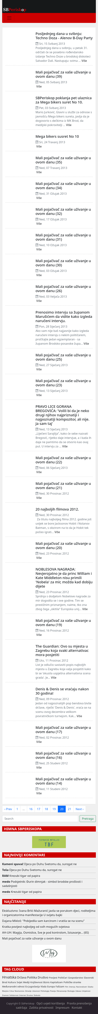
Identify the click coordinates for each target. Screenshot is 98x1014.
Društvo (43, 977)
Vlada (43, 986)
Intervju (72, 987)
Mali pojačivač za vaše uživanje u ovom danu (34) (63, 185)
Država (21, 977)
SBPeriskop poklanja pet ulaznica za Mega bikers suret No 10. (64, 100)
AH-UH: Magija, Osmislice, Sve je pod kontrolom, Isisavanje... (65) (45, 932)
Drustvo (30, 995)
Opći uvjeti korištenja (50, 1003)
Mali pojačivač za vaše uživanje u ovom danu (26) (63, 288)
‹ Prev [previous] (8, 809)
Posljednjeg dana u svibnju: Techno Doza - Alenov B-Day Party (64, 35)
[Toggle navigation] (9, 17)
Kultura (12, 982)
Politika (32, 977)
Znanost (5, 995)
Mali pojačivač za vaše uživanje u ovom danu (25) (63, 357)
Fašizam (60, 986)
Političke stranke (72, 982)
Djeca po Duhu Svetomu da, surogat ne (50, 864)
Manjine (5, 991)
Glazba (90, 987)
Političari (62, 977)
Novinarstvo (19, 991)
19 (54, 809)
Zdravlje (28, 991)
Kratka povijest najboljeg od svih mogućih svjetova (36, 927)
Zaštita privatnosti (41, 1008)
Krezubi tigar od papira (24, 876)
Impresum (62, 1008)
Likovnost (36, 991)
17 (38, 809)
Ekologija (71, 991)
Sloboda (37, 995)
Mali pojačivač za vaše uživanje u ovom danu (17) (63, 729)
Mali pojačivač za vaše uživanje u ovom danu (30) (63, 262)
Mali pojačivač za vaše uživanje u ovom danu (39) (63, 74)
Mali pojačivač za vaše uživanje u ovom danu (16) (63, 755)
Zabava (78, 991)
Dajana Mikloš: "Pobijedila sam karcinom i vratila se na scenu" (43, 921)
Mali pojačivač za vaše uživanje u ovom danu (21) (63, 485)
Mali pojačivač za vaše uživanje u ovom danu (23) (63, 382)
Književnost (36, 982)
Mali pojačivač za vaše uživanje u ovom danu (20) (63, 545)
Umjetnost (86, 991)
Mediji (26, 982)
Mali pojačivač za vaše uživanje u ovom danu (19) (63, 622)
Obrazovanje (62, 991)
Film (66, 987)
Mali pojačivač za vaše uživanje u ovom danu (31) (63, 237)
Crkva (11, 991)
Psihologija (45, 991)
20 (61, 809)
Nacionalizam (81, 987)
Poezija (53, 991)
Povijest (53, 977)
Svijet (19, 982)
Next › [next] (80, 809)
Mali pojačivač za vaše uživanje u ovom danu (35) (63, 160)
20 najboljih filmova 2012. (57, 509)
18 (46, 809)
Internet (22, 995)
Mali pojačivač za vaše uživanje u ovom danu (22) (63, 459)
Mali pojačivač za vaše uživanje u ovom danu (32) (63, 211)
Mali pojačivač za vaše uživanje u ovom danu (32, 938)
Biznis (46, 982)
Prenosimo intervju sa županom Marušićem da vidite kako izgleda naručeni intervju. (64, 316)
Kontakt (77, 1008)
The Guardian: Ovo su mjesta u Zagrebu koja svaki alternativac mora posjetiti (62, 650)
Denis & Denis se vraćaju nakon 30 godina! (62, 691)
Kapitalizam (56, 982)
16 (30, 809)
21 (69, 809)
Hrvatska (9, 977)
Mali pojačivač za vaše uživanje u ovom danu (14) (63, 781)
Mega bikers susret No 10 (57, 136)
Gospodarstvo (75, 977)
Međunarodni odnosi (13, 986)
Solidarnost (14, 995)
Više (84, 61)
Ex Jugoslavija (32, 986)
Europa (51, 986)
